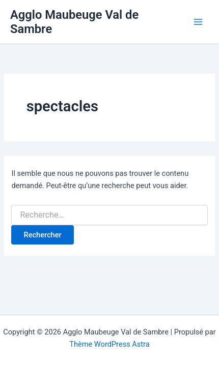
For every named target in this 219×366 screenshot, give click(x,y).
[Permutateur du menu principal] (198, 22)
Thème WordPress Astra (109, 344)
